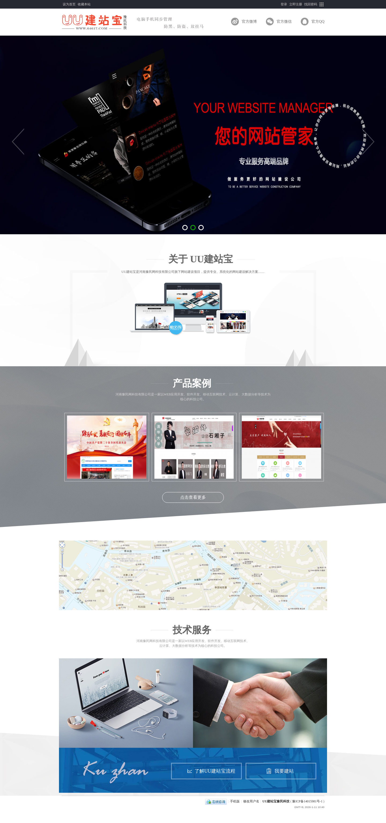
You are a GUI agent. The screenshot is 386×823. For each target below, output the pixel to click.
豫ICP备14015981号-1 (307, 801)
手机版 (235, 801)
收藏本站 (84, 4)
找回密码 (310, 4)
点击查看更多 (193, 497)
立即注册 (295, 4)
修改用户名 (251, 801)
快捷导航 (321, 4)
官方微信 (284, 22)
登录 (284, 4)
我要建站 (284, 771)
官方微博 (249, 22)
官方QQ (317, 22)
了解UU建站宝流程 (215, 771)
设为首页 (69, 4)
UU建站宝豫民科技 (276, 801)
